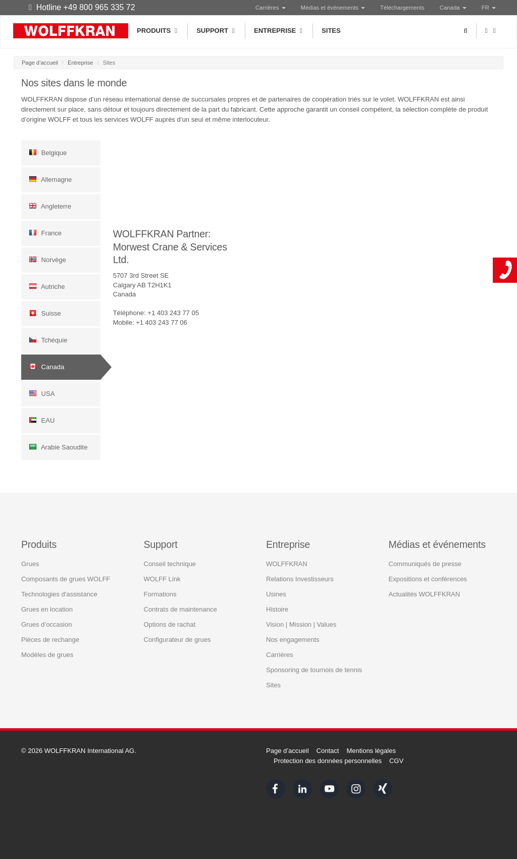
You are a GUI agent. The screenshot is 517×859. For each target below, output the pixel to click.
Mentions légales (371, 750)
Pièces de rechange (50, 639)
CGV (396, 761)
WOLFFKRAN (286, 563)
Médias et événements (333, 8)
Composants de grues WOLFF (65, 578)
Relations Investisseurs (300, 578)
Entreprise (279, 31)
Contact (328, 750)
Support (216, 31)
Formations (160, 593)
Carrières (270, 8)
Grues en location (47, 609)
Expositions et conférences (428, 578)
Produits (158, 31)
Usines (276, 593)
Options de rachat (170, 624)
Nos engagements (293, 639)
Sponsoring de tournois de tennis (314, 669)
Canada (46, 367)
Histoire (277, 609)
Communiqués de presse (425, 563)
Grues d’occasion (46, 624)
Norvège (47, 260)
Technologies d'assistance (59, 593)
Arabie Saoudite (58, 447)
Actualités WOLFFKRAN (424, 593)
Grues (30, 563)
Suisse (45, 313)
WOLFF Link (162, 578)
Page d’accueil (40, 63)
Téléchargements (402, 8)
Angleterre (50, 206)
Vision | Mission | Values (301, 624)
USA (42, 393)
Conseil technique (170, 563)
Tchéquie (48, 340)
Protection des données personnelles (328, 761)
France (45, 233)
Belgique (48, 152)
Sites (331, 30)
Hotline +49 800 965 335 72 (82, 7)
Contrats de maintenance (180, 609)
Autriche (47, 286)
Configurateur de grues (177, 639)
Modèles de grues (47, 654)
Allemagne (50, 179)
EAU (42, 420)
